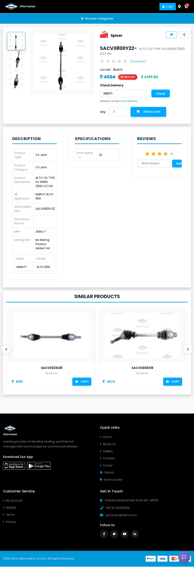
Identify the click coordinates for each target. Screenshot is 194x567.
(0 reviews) (138, 61)
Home (105, 437)
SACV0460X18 (142, 368)
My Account (13, 501)
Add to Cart (149, 112)
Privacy (9, 522)
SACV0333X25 (51, 368)
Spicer (116, 35)
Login (167, 6)
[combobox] (118, 112)
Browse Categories (97, 19)
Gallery (106, 452)
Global (107, 473)
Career (106, 466)
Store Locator (111, 480)
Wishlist (9, 508)
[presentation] (6, 350)
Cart (82, 382)
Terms (9, 515)
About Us (108, 444)
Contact (107, 459)
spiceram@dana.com (121, 515)
